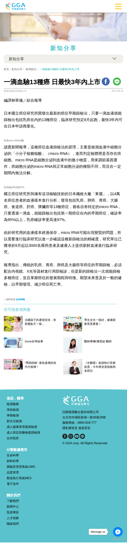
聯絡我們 (13, 524)
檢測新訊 (31, 69)
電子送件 (13, 484)
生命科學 (13, 456)
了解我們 (13, 501)
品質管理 (13, 473)
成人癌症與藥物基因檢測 (23, 433)
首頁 (6, 69)
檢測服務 (13, 404)
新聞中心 (13, 507)
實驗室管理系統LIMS (21, 467)
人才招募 (13, 518)
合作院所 (13, 438)
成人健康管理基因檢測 (22, 427)
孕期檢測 (13, 416)
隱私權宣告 (70, 428)
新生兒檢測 (14, 421)
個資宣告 (84, 428)
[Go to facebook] (118, 532)
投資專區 (13, 513)
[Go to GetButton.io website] (118, 539)
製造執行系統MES (19, 478)
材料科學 (13, 461)
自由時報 (20, 300)
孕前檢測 (13, 410)
